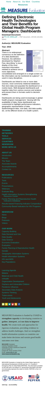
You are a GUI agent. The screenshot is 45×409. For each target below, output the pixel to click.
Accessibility (13, 385)
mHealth (5, 279)
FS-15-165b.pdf (10, 37)
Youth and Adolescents (11, 298)
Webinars (6, 189)
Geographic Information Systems (15, 254)
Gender (5, 251)
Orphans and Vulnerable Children (15, 284)
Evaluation (6, 245)
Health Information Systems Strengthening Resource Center (19, 195)
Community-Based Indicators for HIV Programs (21, 206)
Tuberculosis (7, 295)
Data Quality (7, 237)
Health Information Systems (13, 256)
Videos (4, 223)
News (4, 215)
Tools (4, 180)
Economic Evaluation (10, 243)
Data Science (7, 240)
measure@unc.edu (11, 352)
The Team (6, 161)
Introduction (7, 155)
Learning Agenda (9, 270)
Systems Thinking (9, 293)
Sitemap (4, 385)
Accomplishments (9, 167)
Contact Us (6, 169)
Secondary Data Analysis (12, 290)
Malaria (5, 273)
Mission (5, 158)
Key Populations (8, 262)
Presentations (7, 186)
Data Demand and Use (11, 234)
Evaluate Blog (7, 192)
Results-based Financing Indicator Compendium (22, 204)
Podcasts (6, 220)
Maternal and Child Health (12, 276)
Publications (7, 178)
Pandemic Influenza (10, 287)
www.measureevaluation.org (10, 354)
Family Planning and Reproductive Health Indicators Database (19, 200)
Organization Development (13, 281)
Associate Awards (9, 164)
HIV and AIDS (7, 259)
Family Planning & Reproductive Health (18, 248)
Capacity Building (9, 231)
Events (5, 183)
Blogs (4, 218)
